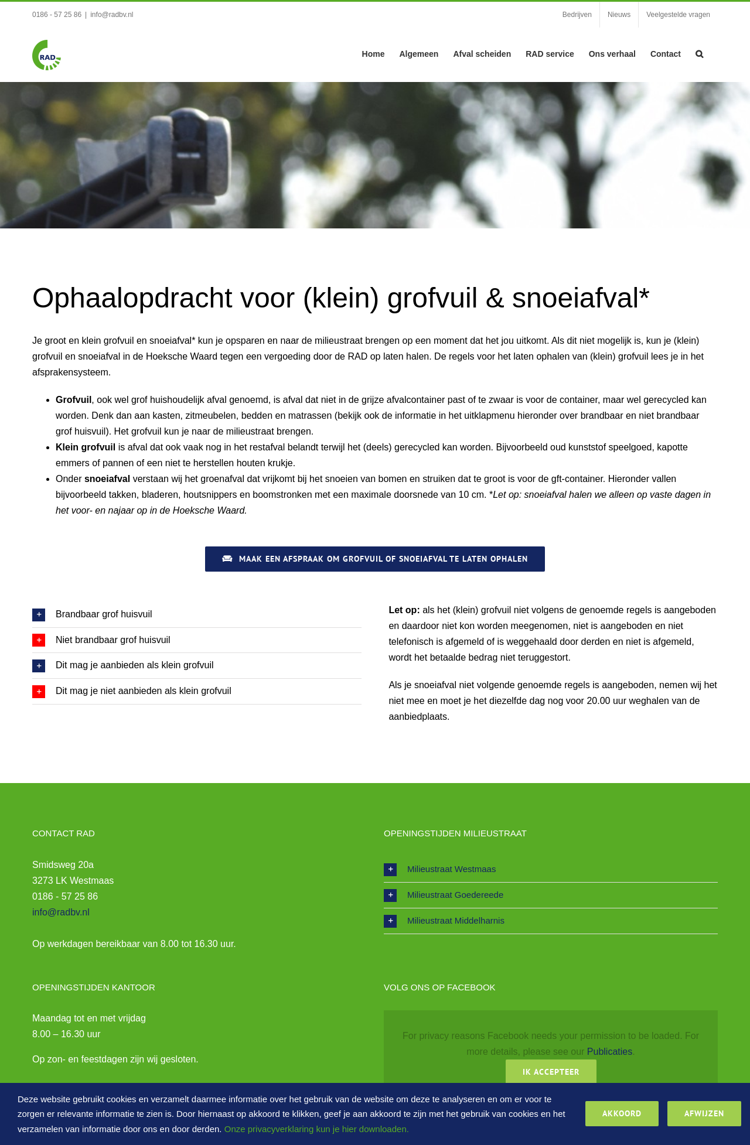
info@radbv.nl (111, 15)
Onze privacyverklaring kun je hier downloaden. (316, 1129)
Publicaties (609, 1052)
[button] (699, 52)
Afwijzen (704, 1113)
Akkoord (622, 1113)
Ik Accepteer (551, 1072)
